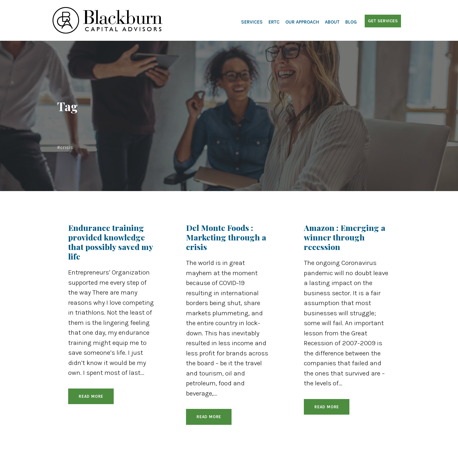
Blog (351, 22)
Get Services (383, 21)
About (332, 22)
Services (252, 22)
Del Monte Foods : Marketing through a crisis (226, 237)
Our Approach (302, 22)
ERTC (274, 22)
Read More (91, 396)
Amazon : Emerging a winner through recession (344, 237)
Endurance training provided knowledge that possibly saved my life (110, 241)
